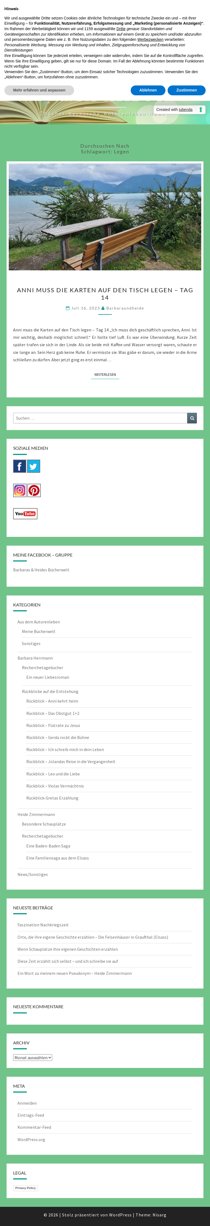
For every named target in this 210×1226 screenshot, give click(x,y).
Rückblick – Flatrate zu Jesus (53, 725)
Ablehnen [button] (148, 90)
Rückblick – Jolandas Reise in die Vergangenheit (70, 761)
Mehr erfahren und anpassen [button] (39, 90)
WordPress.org (31, 1139)
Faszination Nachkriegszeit (43, 924)
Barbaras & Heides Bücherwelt (41, 569)
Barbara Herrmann (35, 658)
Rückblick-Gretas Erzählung (52, 798)
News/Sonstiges (33, 874)
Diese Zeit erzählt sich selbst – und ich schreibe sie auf (68, 961)
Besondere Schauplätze (44, 824)
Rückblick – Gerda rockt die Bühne (57, 737)
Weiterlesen (106, 374)
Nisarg (160, 1215)
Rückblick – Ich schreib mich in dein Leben (65, 749)
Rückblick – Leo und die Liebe (53, 774)
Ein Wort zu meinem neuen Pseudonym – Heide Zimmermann (75, 973)
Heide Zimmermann (36, 814)
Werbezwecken (150, 39)
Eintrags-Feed (31, 1115)
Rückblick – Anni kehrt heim (52, 701)
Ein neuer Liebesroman (47, 677)
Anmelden (27, 1103)
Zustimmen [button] (186, 90)
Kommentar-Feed (34, 1127)
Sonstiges (31, 643)
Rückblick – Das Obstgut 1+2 (52, 713)
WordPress (120, 1215)
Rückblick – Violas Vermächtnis (55, 786)
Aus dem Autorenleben (39, 622)
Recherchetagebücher (42, 667)
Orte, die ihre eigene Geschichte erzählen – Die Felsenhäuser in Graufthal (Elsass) (93, 937)
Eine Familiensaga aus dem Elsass (57, 858)
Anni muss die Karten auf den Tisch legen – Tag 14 (105, 293)
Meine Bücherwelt (39, 631)
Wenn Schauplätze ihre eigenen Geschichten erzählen (68, 949)
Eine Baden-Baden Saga (48, 846)
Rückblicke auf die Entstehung (50, 691)
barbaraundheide (125, 308)
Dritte (121, 29)
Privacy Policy (25, 1188)
